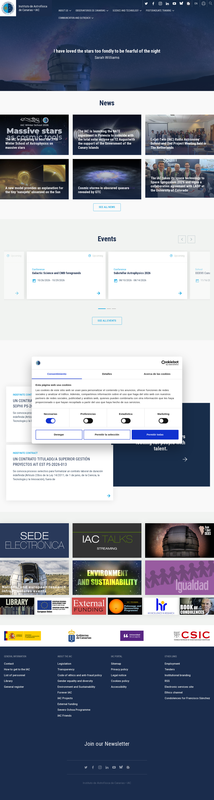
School (198, 269)
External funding (68, 704)
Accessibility (119, 686)
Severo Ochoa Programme (74, 709)
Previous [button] (182, 239)
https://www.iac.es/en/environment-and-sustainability (107, 577)
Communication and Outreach (74, 18)
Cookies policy (120, 681)
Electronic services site (179, 686)
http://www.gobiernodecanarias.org (79, 636)
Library (8, 681)
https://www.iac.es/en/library (17, 606)
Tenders (170, 669)
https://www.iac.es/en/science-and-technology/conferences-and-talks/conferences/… (179, 540)
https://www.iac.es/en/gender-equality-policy (179, 577)
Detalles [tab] (107, 374)
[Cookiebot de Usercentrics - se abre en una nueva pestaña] (164, 362)
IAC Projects (65, 698)
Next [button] (191, 239)
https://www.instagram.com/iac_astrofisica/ (160, 3)
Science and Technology (126, 10)
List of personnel (14, 675)
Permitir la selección (107, 434)
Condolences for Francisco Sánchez (187, 698)
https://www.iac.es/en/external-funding (89, 606)
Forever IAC (65, 692)
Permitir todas (155, 434)
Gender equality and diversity (75, 681)
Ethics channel (174, 692)
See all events (107, 320)
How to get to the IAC (17, 669)
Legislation (64, 663)
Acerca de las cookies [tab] (157, 374)
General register (14, 686)
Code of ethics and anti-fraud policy (80, 675)
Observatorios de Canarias (90, 10)
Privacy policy (119, 669)
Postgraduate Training (158, 10)
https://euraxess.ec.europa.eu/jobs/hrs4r (161, 606)
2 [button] (109, 308)
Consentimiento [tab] (57, 374)
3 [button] (114, 308)
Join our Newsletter (107, 743)
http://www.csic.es (191, 636)
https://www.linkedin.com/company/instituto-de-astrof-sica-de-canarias (167, 3)
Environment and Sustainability (76, 686)
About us (63, 10)
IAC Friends (65, 715)
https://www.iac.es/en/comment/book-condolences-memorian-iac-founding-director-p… (197, 606)
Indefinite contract (25, 394)
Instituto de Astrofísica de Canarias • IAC (33, 8)
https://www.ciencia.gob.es (22, 636)
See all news (107, 207)
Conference (38, 269)
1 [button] (102, 308)
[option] (66, 275)
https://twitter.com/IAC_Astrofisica (146, 3)
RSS (167, 681)
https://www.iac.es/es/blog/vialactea (188, 3)
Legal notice (118, 675)
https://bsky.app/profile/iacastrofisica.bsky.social (181, 3)
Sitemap (116, 663)
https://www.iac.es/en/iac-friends (125, 606)
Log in (203, 3)
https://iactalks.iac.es (107, 540)
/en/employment (185, 459)
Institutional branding (178, 675)
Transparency (66, 669)
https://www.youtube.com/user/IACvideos (174, 3)
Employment (172, 663)
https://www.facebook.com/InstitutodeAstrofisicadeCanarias (153, 3)
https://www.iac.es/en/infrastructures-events (34, 577)
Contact (9, 663)
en (196, 3)
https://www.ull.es (132, 636)
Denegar (59, 434)
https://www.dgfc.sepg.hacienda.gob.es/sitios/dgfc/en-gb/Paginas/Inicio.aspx (53, 606)
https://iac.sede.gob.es (34, 540)
